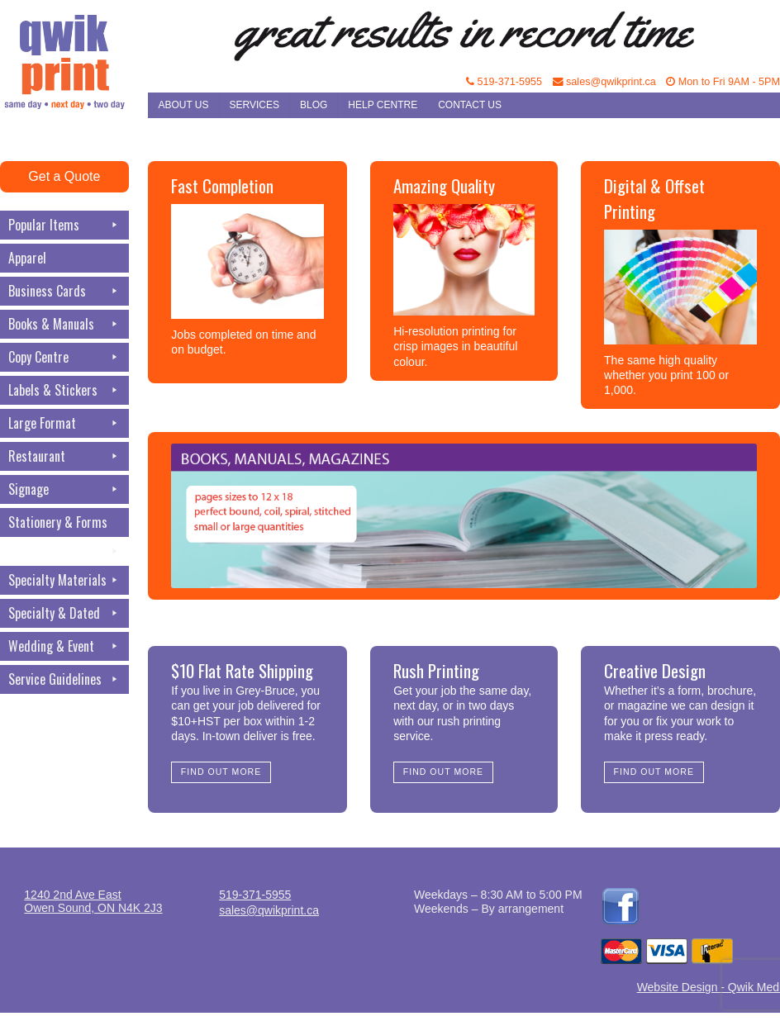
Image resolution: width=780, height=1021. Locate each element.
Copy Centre (64, 357)
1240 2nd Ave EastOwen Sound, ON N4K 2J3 (93, 901)
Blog (313, 105)
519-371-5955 (504, 82)
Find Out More (221, 771)
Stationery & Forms (64, 524)
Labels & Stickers (64, 390)
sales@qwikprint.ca (604, 82)
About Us (183, 105)
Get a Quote (64, 176)
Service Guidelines (64, 679)
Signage (64, 489)
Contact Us (470, 105)
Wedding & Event (64, 646)
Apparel (27, 258)
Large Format (64, 423)
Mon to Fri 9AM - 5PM (723, 82)
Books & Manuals (64, 324)
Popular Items (64, 225)
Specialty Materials (64, 580)
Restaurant (64, 456)
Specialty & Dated (64, 613)
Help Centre (382, 105)
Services (254, 105)
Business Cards (64, 291)
